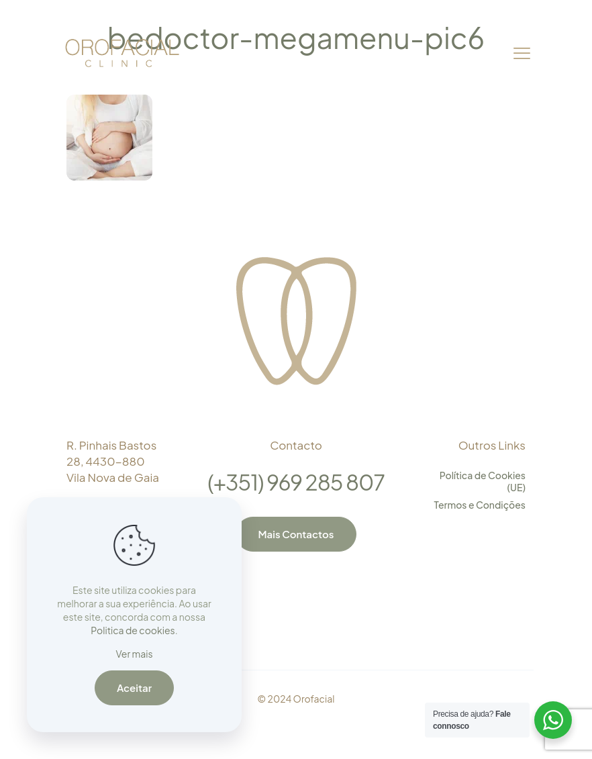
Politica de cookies (133, 630)
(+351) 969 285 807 (296, 481)
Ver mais (133, 654)
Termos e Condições (480, 505)
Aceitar (134, 687)
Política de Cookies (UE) (483, 481)
